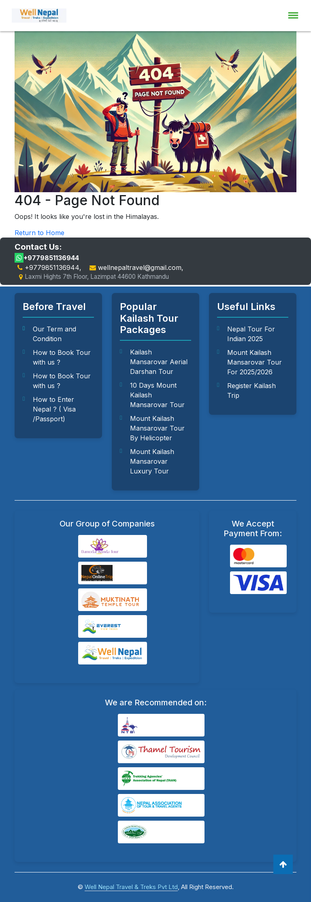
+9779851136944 (47, 258)
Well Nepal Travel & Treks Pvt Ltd (131, 887)
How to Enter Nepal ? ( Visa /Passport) (54, 409)
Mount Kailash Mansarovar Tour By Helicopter (157, 428)
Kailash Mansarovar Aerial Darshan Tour (158, 362)
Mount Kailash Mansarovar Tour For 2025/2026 (254, 362)
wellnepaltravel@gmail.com (139, 267)
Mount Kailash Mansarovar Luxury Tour (152, 461)
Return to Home (39, 233)
